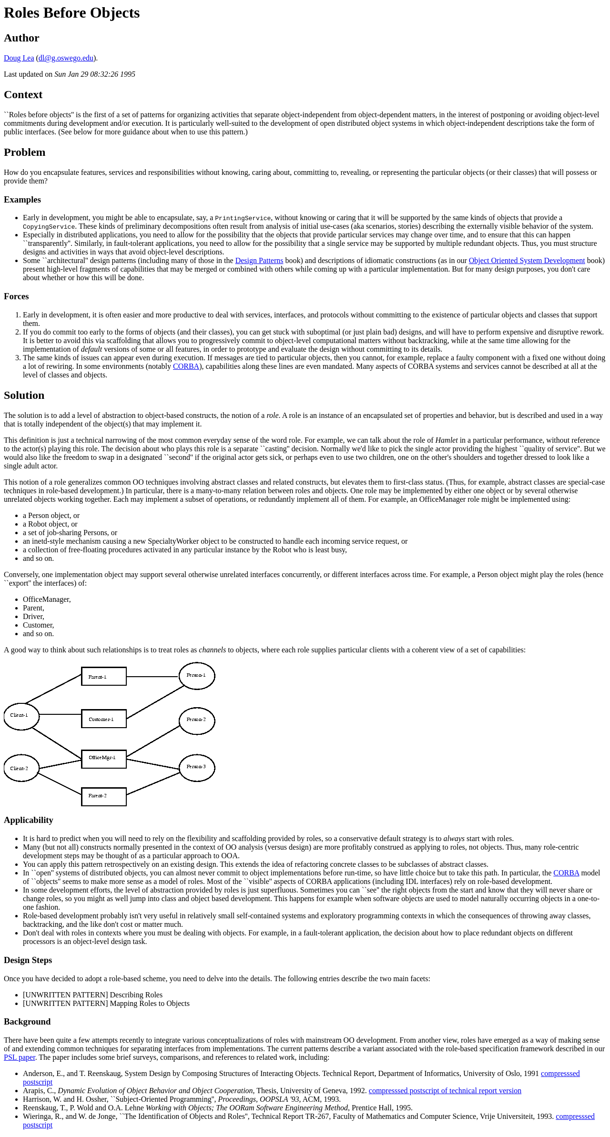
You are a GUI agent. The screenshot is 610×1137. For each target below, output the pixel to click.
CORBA (186, 366)
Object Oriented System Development (527, 260)
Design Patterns (259, 260)
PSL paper (19, 1057)
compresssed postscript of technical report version (445, 1090)
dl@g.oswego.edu (66, 58)
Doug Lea (19, 58)
